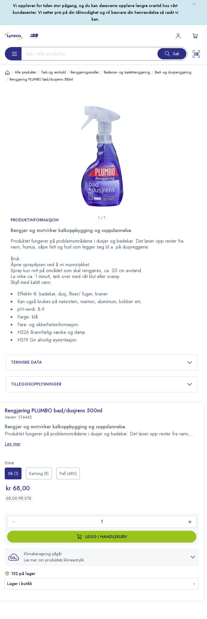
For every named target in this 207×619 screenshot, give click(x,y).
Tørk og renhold (53, 72)
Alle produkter (25, 72)
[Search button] (171, 53)
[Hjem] (7, 72)
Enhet (9, 463)
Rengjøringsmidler (84, 72)
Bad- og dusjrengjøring (173, 72)
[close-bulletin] (194, 4)
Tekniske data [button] (102, 362)
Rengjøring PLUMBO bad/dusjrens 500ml (41, 79)
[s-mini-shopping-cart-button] (195, 36)
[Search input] (87, 54)
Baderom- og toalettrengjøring (127, 72)
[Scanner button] (196, 53)
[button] (102, 557)
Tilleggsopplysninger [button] (102, 384)
